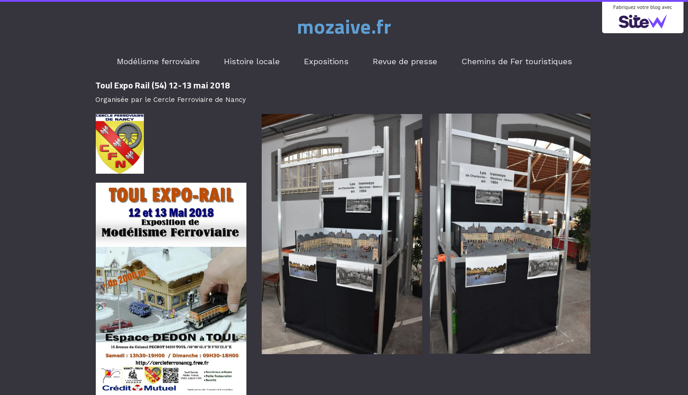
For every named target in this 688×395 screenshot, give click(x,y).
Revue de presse (405, 61)
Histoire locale (252, 61)
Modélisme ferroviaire (158, 61)
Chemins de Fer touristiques (516, 61)
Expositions (326, 61)
